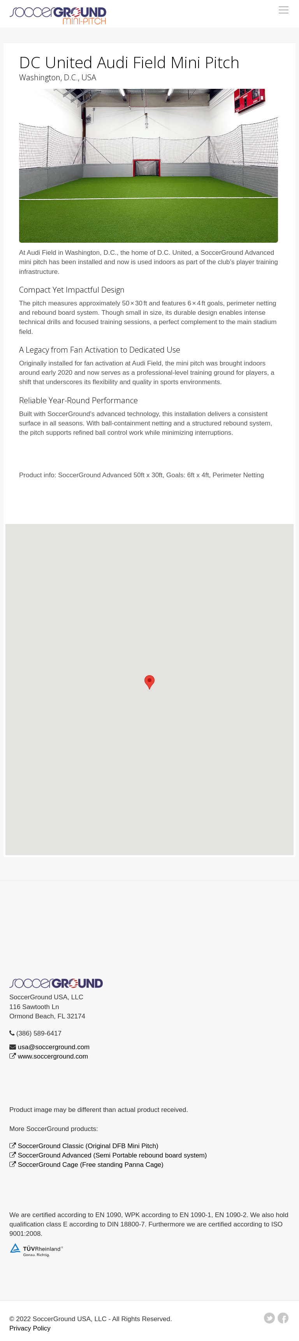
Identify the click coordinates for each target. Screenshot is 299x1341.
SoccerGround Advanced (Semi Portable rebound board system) (112, 1155)
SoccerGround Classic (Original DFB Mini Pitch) (88, 1146)
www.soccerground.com (53, 1056)
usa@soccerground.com (54, 1047)
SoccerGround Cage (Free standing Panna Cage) (91, 1164)
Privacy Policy (30, 1328)
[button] (149, 682)
